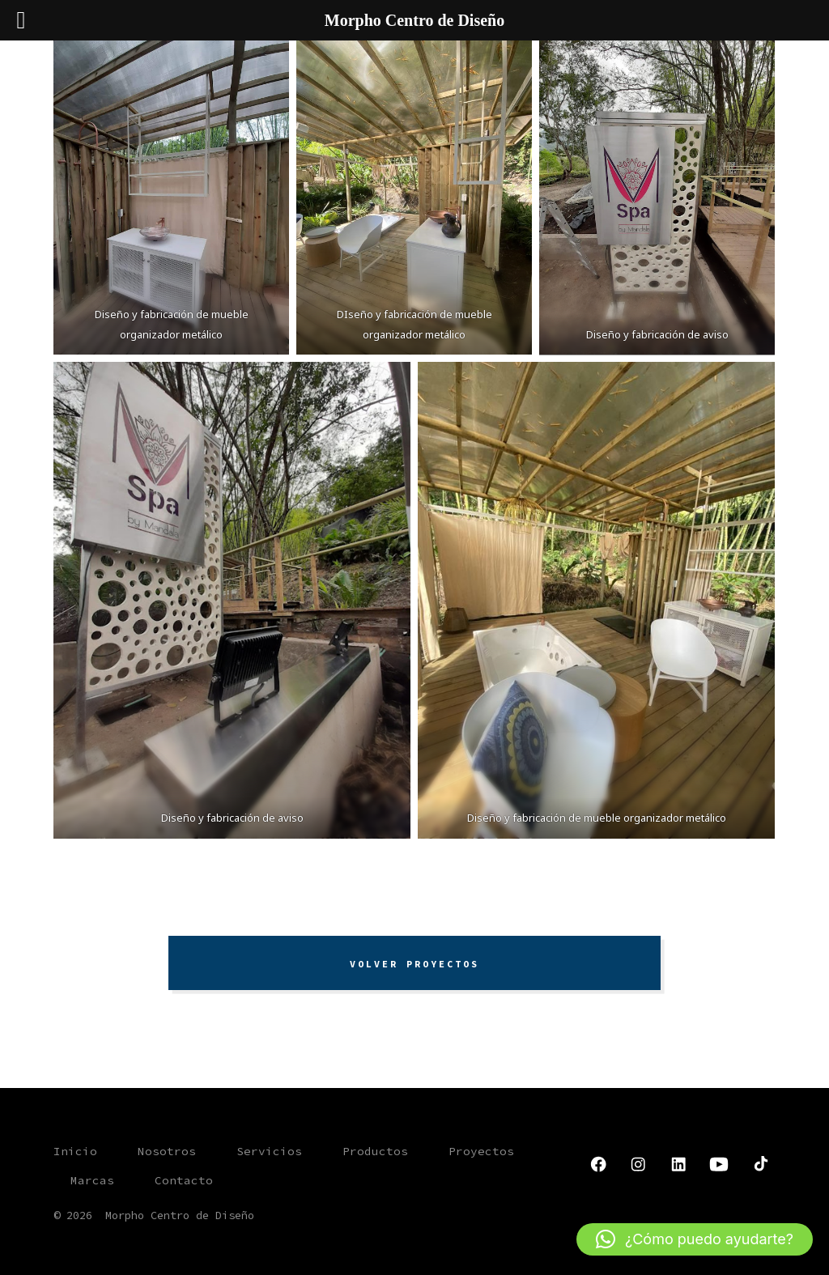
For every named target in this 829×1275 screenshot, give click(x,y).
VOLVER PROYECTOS (414, 963)
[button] (694, 1239)
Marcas (92, 1180)
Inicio (75, 1151)
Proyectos (481, 1151)
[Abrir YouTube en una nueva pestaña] (719, 1164)
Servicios (269, 1151)
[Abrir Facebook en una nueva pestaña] (598, 1164)
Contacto (184, 1180)
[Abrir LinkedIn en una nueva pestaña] (678, 1164)
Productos (375, 1151)
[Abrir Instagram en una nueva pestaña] (638, 1164)
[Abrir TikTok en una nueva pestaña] (759, 1164)
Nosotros (167, 1151)
